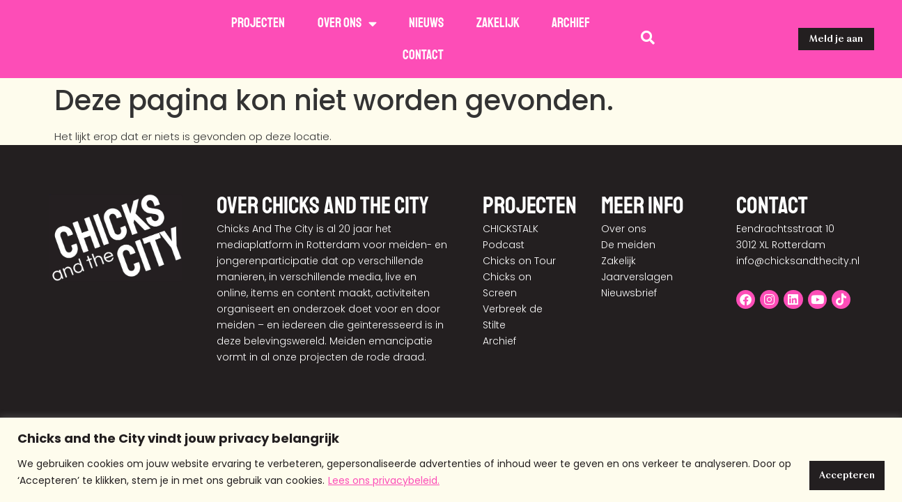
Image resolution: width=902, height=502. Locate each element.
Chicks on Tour (519, 229)
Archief (571, 23)
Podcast (503, 213)
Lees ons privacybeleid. (399, 482)
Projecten (258, 23)
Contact (423, 55)
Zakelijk (498, 23)
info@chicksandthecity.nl (798, 229)
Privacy (770, 407)
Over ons (347, 23)
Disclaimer (827, 407)
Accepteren (841, 473)
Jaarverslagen (637, 245)
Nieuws (426, 23)
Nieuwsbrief (629, 261)
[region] (451, 460)
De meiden (628, 213)
